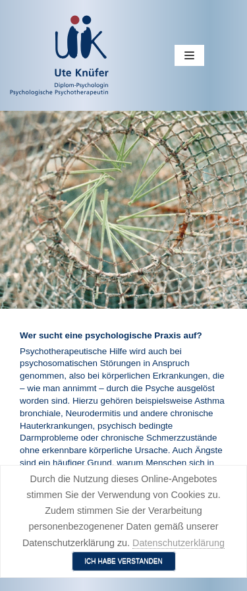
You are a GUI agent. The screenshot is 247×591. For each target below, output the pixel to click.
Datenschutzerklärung (178, 543)
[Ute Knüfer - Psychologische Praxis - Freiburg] (59, 55)
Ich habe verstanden (123, 561)
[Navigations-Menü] (189, 55)
